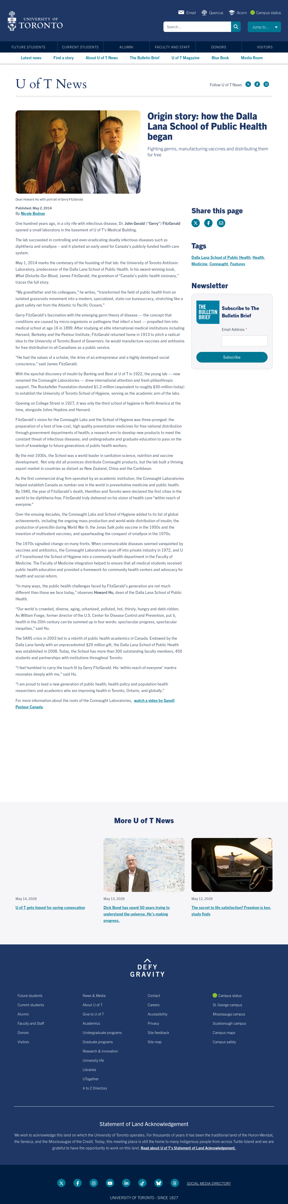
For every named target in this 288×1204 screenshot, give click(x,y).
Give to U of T (93, 1014)
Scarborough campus (229, 1023)
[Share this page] (221, 223)
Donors (218, 47)
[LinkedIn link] (126, 1183)
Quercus (216, 12)
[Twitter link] (248, 84)
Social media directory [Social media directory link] (209, 1183)
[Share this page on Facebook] (208, 223)
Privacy (153, 1023)
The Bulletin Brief (145, 57)
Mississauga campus (229, 1014)
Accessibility (157, 1014)
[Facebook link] (257, 84)
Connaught (219, 263)
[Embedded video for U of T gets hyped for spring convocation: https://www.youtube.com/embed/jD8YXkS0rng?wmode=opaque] (56, 865)
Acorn (242, 12)
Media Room (252, 57)
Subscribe (232, 356)
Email (191, 12)
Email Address (233, 329)
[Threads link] (175, 1183)
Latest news (31, 57)
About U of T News (102, 57)
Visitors (265, 47)
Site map (155, 1041)
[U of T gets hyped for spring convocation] (56, 874)
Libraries (89, 1069)
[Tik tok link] (142, 1183)
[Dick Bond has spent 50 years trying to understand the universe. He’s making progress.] (144, 881)
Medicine (199, 263)
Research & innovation (100, 1051)
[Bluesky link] (158, 1183)
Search (236, 27)
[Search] (197, 27)
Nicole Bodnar (33, 213)
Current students (80, 47)
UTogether (91, 1078)
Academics (91, 1023)
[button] (264, 27)
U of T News (51, 84)
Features (237, 263)
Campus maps (224, 1032)
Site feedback (158, 1032)
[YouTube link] (110, 1183)
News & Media (94, 995)
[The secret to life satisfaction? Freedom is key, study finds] (231, 877)
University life (93, 1060)
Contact (154, 995)
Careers (154, 1004)
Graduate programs (98, 1041)
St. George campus (227, 1004)
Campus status (268, 12)
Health (258, 257)
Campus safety (224, 1041)
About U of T (93, 1004)
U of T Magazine (186, 57)
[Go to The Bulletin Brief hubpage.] (207, 312)
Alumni (126, 47)
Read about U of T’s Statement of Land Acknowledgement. (188, 1147)
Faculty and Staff (172, 47)
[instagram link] (266, 84)
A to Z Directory (95, 1088)
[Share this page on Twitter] (195, 223)
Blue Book (220, 57)
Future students (28, 47)
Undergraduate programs (102, 1032)
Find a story (63, 57)
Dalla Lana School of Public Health (220, 257)
